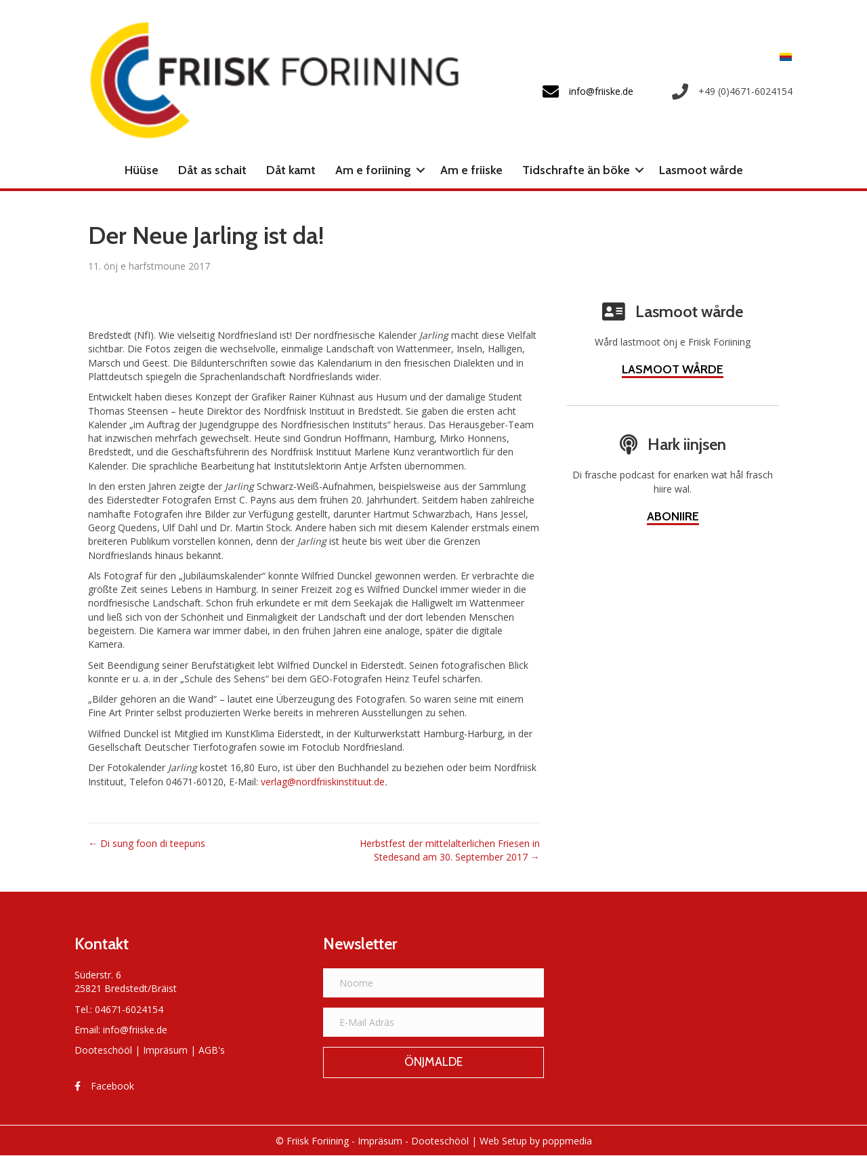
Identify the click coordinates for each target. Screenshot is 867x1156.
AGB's (211, 1050)
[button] (420, 170)
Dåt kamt (291, 170)
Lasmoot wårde (701, 170)
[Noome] (434, 982)
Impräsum (165, 1050)
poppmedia (567, 1140)
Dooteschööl (103, 1050)
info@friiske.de (135, 1029)
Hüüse (141, 170)
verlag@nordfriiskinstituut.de (323, 781)
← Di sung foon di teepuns (146, 843)
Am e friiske (471, 170)
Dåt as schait (212, 170)
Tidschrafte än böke (576, 170)
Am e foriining (373, 170)
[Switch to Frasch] (782, 56)
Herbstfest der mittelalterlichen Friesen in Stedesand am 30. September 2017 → (450, 850)
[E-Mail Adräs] (434, 1022)
